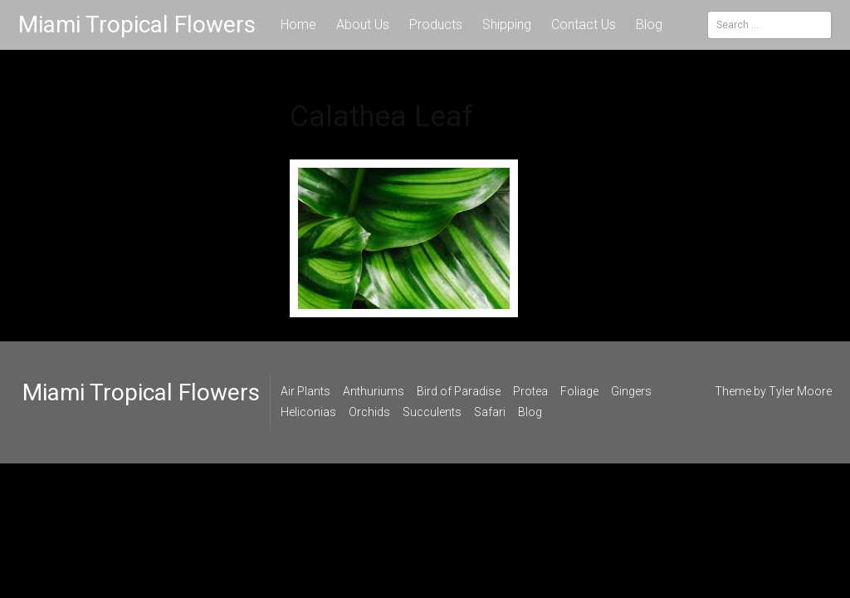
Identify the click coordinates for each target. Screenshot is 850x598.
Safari (490, 412)
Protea (530, 391)
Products (435, 24)
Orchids (369, 412)
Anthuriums (373, 391)
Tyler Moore (800, 391)
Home (298, 24)
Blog (649, 24)
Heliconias (308, 412)
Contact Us (583, 24)
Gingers (631, 391)
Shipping (506, 24)
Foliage (579, 391)
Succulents (432, 412)
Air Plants (305, 391)
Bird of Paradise (459, 391)
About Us (362, 24)
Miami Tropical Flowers (137, 24)
